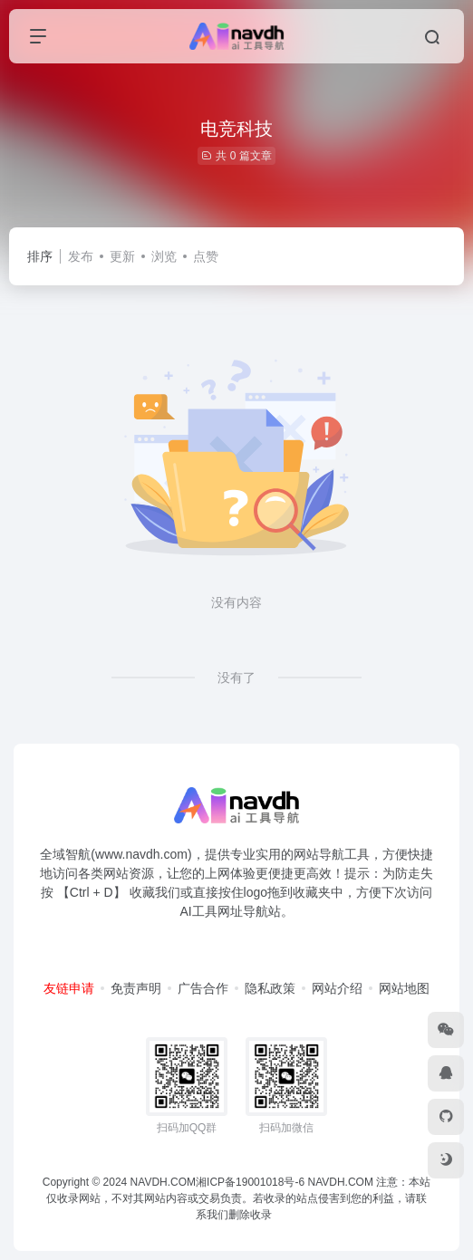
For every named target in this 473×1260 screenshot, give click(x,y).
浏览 (164, 256)
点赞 (205, 256)
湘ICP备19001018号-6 (250, 1182)
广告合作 (203, 988)
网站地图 (404, 988)
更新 (122, 256)
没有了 (236, 677)
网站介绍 (337, 988)
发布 (80, 256)
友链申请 (68, 988)
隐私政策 (270, 988)
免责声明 (136, 988)
